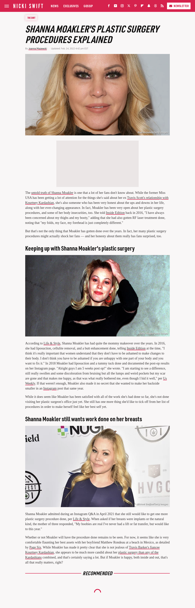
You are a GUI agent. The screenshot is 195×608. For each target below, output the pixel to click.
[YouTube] (115, 7)
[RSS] (162, 7)
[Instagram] (122, 7)
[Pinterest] (135, 7)
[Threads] (155, 7)
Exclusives (71, 6)
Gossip (88, 6)
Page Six (35, 547)
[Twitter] (129, 7)
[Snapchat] (149, 7)
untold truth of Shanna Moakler (52, 193)
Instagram (50, 388)
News (54, 6)
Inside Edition (115, 213)
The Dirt (31, 17)
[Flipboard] (142, 7)
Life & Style (52, 343)
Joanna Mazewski (38, 48)
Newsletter (179, 6)
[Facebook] (109, 7)
